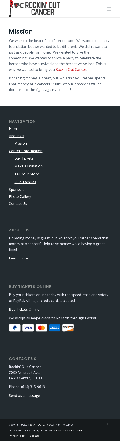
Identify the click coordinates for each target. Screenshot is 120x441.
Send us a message (24, 395)
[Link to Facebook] (108, 424)
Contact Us (18, 203)
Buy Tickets (23, 158)
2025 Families (25, 182)
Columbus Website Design (67, 430)
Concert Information (25, 150)
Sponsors (17, 189)
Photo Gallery (20, 196)
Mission (20, 143)
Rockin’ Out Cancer (71, 69)
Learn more (18, 258)
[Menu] (109, 8)
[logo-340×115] (49, 8)
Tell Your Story (26, 174)
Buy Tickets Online (24, 309)
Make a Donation (28, 166)
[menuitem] (109, 8)
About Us (16, 135)
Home (14, 128)
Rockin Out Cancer (40, 424)
